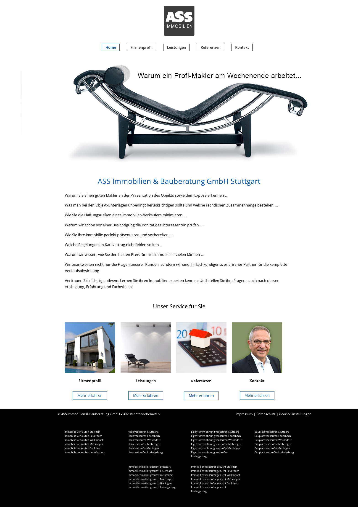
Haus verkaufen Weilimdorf (144, 440)
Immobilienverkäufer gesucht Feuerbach (215, 470)
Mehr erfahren (90, 395)
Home (110, 47)
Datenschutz (266, 414)
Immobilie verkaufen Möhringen (83, 444)
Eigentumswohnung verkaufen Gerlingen (215, 448)
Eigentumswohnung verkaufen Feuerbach (216, 435)
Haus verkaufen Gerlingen (143, 448)
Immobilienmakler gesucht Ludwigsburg (152, 487)
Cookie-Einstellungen (295, 414)
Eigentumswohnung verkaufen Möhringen (216, 444)
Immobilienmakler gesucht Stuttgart (149, 466)
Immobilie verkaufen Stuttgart (82, 431)
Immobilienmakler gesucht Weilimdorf (150, 475)
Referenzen (211, 47)
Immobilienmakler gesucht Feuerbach (150, 470)
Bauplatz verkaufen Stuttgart (272, 431)
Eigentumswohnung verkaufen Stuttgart (215, 431)
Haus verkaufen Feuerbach (144, 435)
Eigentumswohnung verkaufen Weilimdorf (216, 440)
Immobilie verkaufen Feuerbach (83, 435)
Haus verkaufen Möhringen (144, 444)
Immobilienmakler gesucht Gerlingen (150, 483)
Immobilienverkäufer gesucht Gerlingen (214, 483)
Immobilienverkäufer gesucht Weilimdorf (215, 475)
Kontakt (242, 47)
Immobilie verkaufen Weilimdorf (83, 440)
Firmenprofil (141, 47)
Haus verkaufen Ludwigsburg (145, 452)
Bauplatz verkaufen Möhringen (273, 444)
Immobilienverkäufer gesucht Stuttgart (214, 466)
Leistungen (176, 47)
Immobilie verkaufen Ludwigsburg (84, 452)
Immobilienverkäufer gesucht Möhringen (215, 479)
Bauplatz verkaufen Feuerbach (273, 435)
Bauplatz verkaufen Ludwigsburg (274, 452)
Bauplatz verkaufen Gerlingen (272, 448)
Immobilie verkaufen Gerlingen (82, 448)
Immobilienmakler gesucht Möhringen (150, 479)
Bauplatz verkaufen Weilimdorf (273, 440)
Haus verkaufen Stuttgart (143, 431)
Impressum (244, 414)
